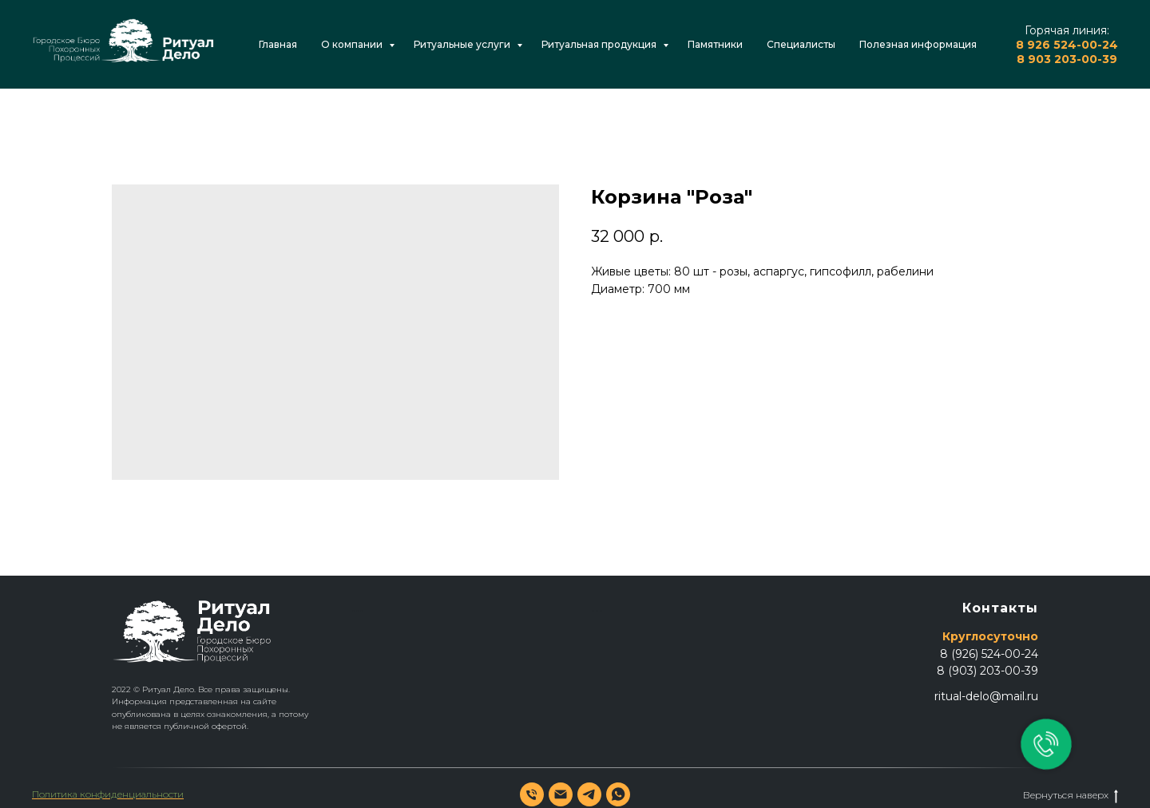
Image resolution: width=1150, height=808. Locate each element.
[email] (561, 794)
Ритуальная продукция (600, 44)
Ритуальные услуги (463, 44)
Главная (278, 44)
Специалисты (801, 44)
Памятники (715, 44)
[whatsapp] (618, 794)
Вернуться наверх (1070, 795)
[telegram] (589, 794)
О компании (353, 44)
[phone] (532, 794)
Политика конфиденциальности (108, 794)
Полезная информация (918, 44)
